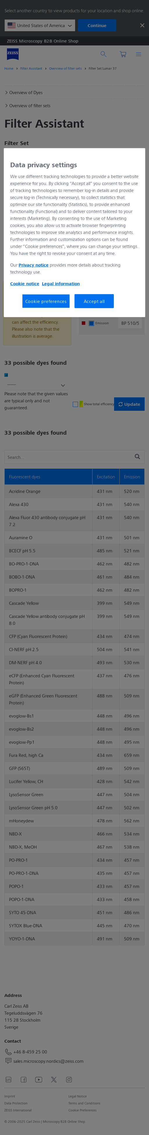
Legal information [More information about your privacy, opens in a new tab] (61, 283)
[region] (74, 232)
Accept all (94, 301)
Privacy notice (34, 265)
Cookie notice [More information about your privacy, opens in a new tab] (24, 283)
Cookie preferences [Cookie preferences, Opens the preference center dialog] (46, 301)
